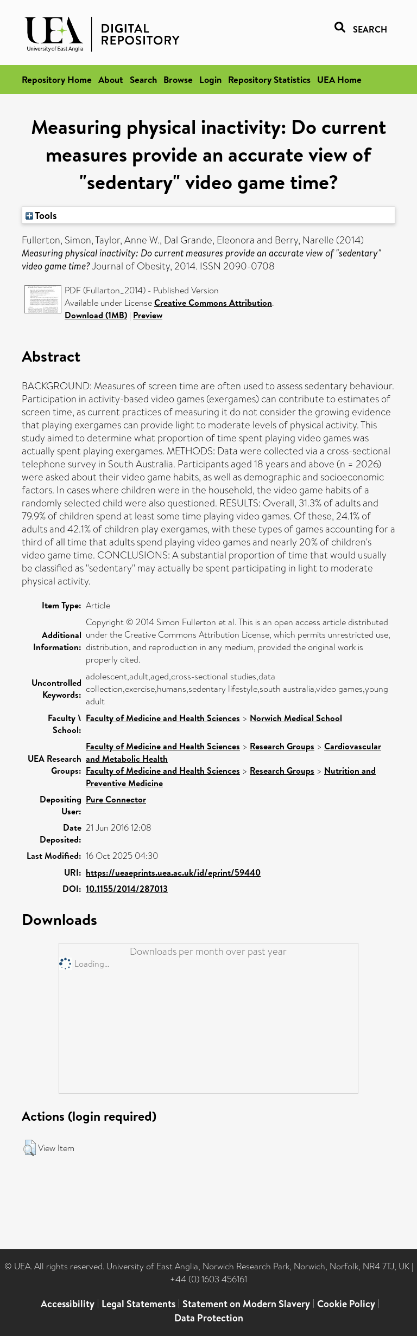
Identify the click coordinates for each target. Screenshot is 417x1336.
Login (210, 79)
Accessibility (67, 1304)
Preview (147, 315)
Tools (41, 215)
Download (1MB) (96, 315)
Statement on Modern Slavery (246, 1304)
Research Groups (282, 746)
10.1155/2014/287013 (127, 889)
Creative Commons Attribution (213, 303)
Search (143, 79)
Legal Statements (138, 1304)
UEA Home (339, 79)
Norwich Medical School (296, 718)
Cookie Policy (346, 1304)
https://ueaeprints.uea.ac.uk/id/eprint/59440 (173, 872)
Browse (178, 79)
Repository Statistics (269, 79)
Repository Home (57, 79)
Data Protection (208, 1318)
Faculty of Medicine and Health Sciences (163, 718)
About (110, 79)
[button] (29, 1148)
